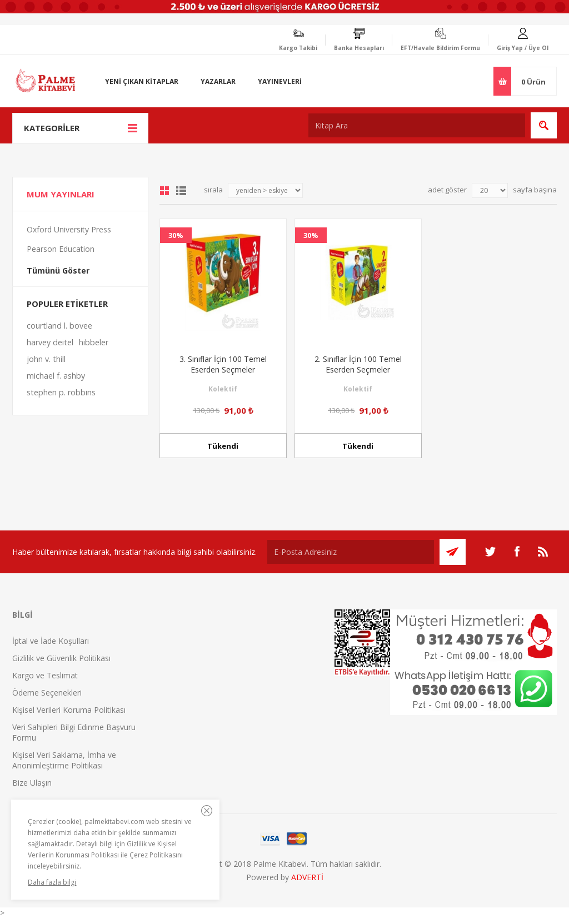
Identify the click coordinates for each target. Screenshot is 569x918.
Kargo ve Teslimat (45, 675)
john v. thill (46, 359)
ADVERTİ (307, 877)
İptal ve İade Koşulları (50, 641)
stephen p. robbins (61, 392)
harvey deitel (50, 342)
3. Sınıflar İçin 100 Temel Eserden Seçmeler (223, 364)
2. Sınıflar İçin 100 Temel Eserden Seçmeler (358, 364)
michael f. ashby (56, 375)
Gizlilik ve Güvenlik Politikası (61, 658)
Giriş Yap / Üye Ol (522, 48)
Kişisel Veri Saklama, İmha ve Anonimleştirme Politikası (64, 760)
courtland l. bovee (59, 325)
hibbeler (93, 342)
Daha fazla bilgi (52, 882)
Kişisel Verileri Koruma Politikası (69, 709)
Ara (544, 125)
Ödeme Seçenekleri (47, 692)
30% (175, 235)
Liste (181, 190)
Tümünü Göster (58, 270)
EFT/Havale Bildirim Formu (440, 48)
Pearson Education (60, 249)
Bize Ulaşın (32, 782)
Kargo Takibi (298, 48)
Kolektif (222, 389)
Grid (164, 190)
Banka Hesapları (359, 48)
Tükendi (222, 446)
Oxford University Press (69, 229)
